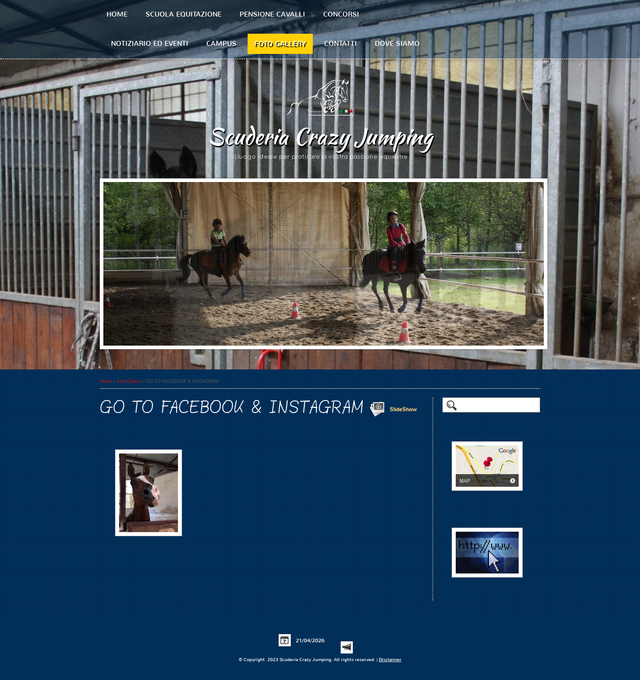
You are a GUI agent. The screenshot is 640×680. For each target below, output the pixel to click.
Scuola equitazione (184, 14)
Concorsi (341, 14)
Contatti (340, 43)
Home (117, 14)
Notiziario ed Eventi (149, 43)
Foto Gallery (280, 43)
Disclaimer (390, 659)
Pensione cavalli (272, 14)
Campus (221, 43)
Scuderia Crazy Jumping (320, 136)
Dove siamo (397, 43)
